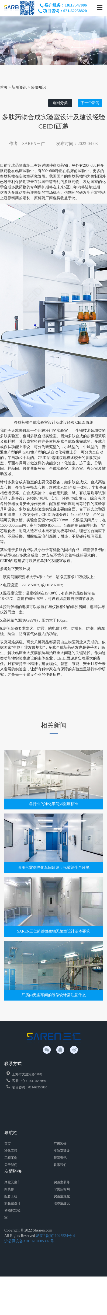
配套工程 (10, 1196)
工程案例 (10, 1158)
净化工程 (10, 1151)
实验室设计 (12, 1203)
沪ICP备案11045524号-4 (55, 1236)
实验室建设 (62, 1151)
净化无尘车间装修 (12, 1185)
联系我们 (60, 1165)
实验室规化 (62, 1196)
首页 (7, 1144)
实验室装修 (62, 1182)
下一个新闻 (90, 103)
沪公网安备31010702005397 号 (29, 1241)
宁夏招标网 (62, 1189)
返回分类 (60, 103)
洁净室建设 (62, 1203)
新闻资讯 (60, 1158)
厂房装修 (60, 1144)
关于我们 (10, 1165)
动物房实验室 (12, 1213)
